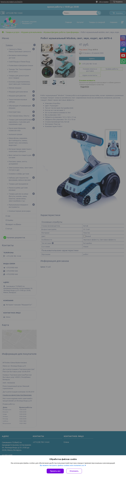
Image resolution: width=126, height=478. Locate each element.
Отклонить (74, 471)
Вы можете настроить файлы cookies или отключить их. (62, 465)
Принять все (55, 471)
